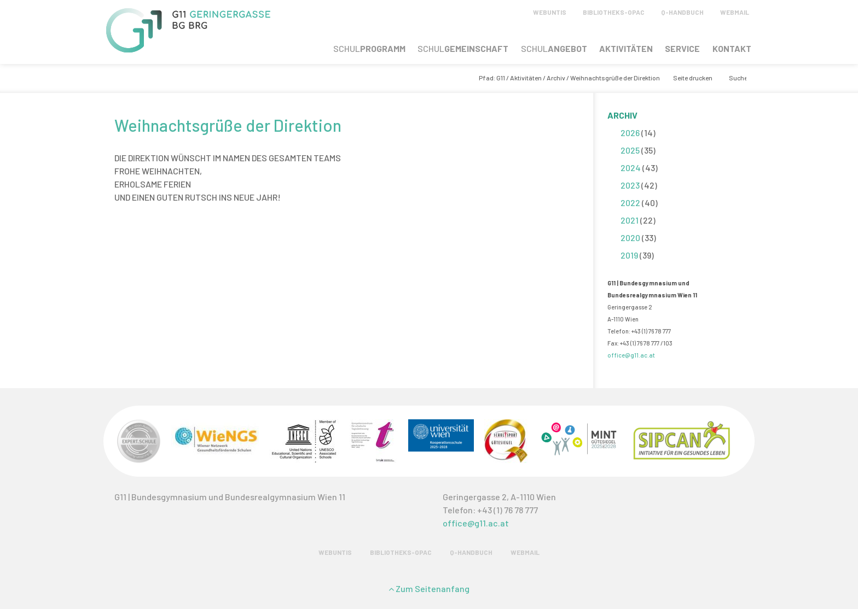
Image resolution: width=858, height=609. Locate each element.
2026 (630, 132)
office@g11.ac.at (631, 355)
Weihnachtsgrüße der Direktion (227, 125)
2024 (631, 167)
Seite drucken (692, 77)
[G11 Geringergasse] (188, 49)
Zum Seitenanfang (429, 588)
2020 (630, 237)
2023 (630, 185)
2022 (630, 202)
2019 (629, 255)
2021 (630, 220)
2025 (630, 150)
